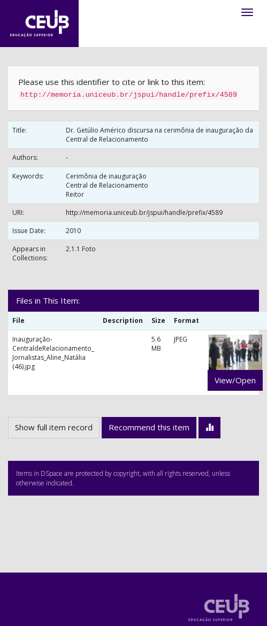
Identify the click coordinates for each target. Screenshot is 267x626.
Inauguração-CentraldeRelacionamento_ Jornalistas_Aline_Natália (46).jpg (53, 353)
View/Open (235, 380)
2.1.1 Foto (81, 248)
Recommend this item (149, 427)
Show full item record (54, 427)
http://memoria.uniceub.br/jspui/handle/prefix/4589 (144, 212)
